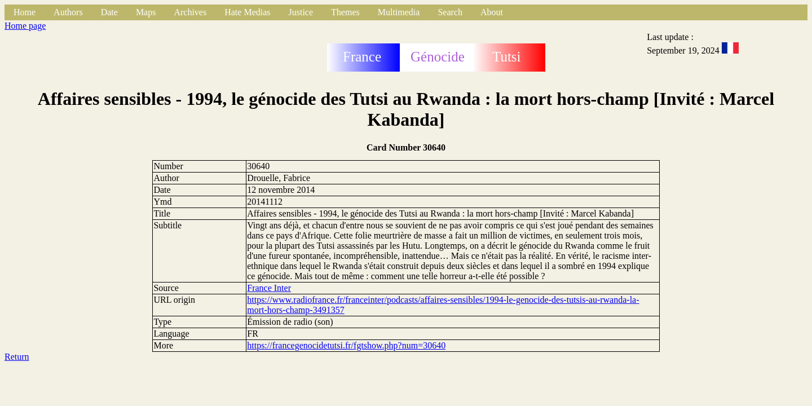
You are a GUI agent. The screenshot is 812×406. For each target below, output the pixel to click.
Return (17, 356)
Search (450, 12)
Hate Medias (247, 12)
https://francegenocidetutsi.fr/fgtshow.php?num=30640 (346, 345)
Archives (190, 12)
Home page (25, 25)
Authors (68, 12)
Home (25, 12)
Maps (146, 12)
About (491, 12)
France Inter (269, 288)
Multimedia (399, 12)
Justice (301, 12)
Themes (345, 12)
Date (109, 12)
